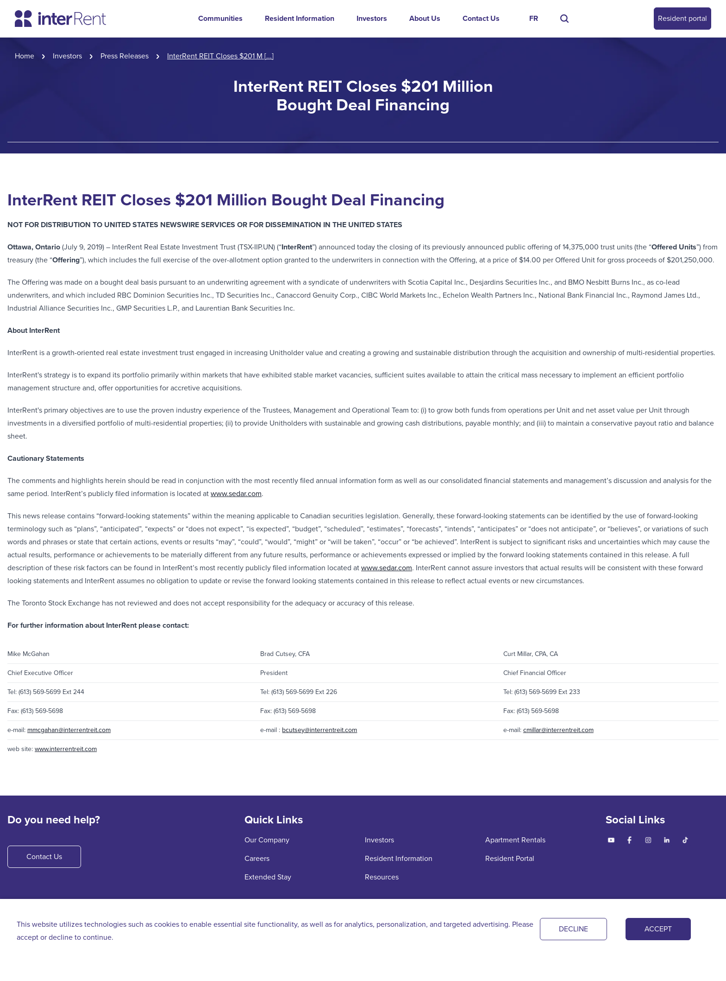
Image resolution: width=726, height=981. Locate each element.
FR (533, 18)
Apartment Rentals (515, 839)
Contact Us (481, 18)
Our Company (266, 839)
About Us (424, 18)
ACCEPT (658, 929)
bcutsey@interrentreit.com (319, 730)
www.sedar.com (236, 493)
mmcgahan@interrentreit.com (69, 730)
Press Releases (124, 56)
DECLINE (573, 929)
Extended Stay (267, 877)
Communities (220, 18)
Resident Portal (509, 858)
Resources (382, 877)
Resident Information (299, 18)
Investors (372, 18)
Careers (256, 858)
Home (24, 56)
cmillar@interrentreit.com (558, 730)
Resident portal (682, 18)
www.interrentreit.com (66, 749)
